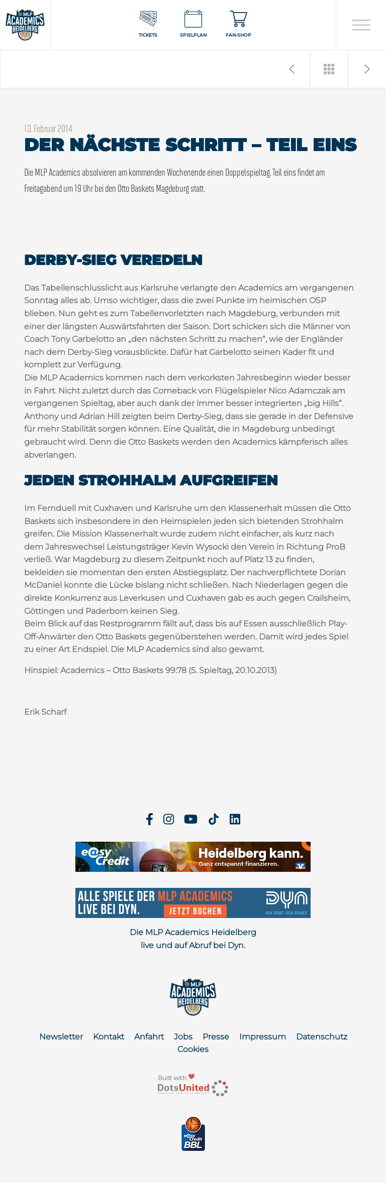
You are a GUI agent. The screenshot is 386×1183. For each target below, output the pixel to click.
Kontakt (108, 1036)
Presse (216, 1036)
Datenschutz (321, 1036)
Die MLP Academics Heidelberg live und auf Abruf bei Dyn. (193, 939)
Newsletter (61, 1036)
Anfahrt (149, 1036)
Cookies (193, 1049)
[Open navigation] (361, 25)
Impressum (262, 1036)
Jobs (183, 1036)
